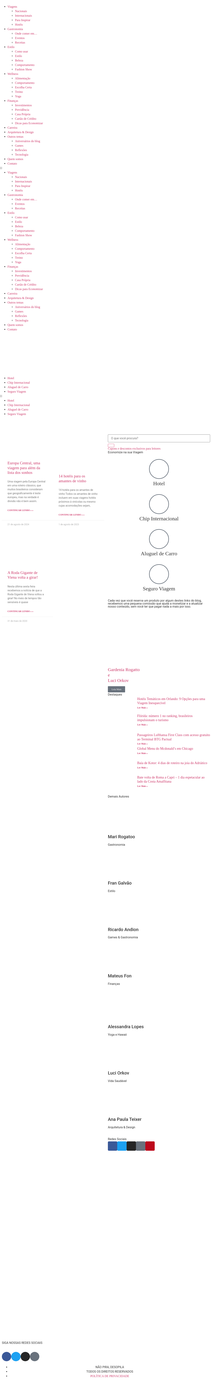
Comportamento (24, 64)
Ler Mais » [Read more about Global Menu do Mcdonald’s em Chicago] (142, 753)
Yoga (18, 96)
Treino (19, 91)
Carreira (12, 127)
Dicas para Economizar (29, 123)
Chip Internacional (18, 382)
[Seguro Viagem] (159, 574)
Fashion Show (23, 69)
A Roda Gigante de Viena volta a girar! (22, 575)
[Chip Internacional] (159, 504)
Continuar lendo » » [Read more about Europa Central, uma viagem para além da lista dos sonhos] (20, 510)
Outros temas (15, 136)
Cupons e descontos (134, 448)
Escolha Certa (23, 87)
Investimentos (23, 105)
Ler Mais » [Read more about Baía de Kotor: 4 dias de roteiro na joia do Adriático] (142, 767)
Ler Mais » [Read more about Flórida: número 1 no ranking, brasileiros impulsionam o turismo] (142, 724)
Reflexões (21, 150)
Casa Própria (22, 114)
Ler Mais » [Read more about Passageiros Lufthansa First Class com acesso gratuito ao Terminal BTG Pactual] (142, 743)
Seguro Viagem (16, 391)
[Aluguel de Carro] (159, 539)
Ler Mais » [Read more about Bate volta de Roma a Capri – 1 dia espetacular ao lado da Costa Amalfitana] (142, 786)
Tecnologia (21, 154)
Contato (12, 163)
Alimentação (22, 78)
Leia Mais (116, 689)
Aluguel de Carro (17, 387)
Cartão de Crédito (25, 118)
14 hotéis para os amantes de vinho (72, 478)
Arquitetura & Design (20, 132)
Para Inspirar (22, 20)
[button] (106, 168)
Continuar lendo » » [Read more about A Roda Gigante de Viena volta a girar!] (20, 611)
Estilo (10, 47)
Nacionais (21, 11)
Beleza (19, 60)
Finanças (12, 100)
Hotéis (19, 24)
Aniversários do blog (27, 141)
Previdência (22, 109)
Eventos (20, 38)
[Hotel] (159, 469)
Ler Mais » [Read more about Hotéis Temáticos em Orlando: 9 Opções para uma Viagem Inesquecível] (142, 707)
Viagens (12, 6)
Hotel (10, 378)
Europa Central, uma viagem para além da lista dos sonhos (23, 468)
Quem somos (15, 159)
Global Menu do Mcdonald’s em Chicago (165, 748)
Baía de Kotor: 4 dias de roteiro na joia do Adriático (172, 763)
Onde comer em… (26, 33)
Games (19, 145)
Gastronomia (15, 29)
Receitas (20, 42)
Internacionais (23, 15)
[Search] (111, 445)
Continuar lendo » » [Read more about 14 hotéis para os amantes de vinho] (71, 514)
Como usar (21, 51)
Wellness (12, 73)
